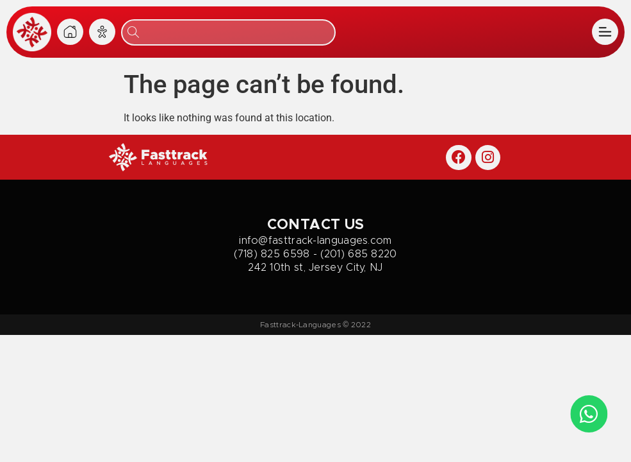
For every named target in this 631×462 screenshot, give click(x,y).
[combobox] (228, 32)
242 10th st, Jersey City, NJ (315, 267)
